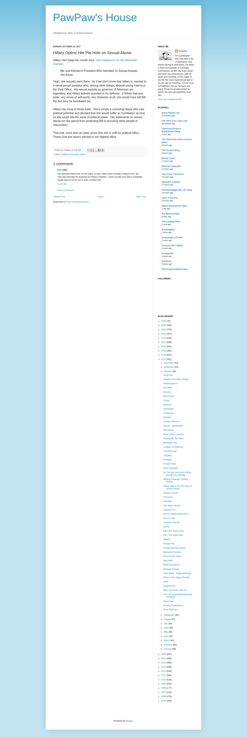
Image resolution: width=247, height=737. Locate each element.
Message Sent (170, 442)
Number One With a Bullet (175, 379)
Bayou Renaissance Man (174, 206)
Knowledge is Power (172, 237)
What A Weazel (170, 468)
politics (83, 154)
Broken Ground (170, 493)
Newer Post (59, 196)
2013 (164, 667)
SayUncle (166, 261)
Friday (166, 400)
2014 (164, 662)
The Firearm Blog (171, 150)
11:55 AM (62, 184)
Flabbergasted (170, 383)
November (169, 367)
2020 (164, 346)
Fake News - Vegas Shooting (177, 573)
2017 (164, 359)
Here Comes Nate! (172, 556)
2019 (164, 351)
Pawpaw (183, 51)
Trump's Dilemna (171, 421)
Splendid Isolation (171, 182)
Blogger (129, 721)
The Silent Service (172, 505)
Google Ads (168, 543)
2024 (164, 329)
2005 (164, 701)
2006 (164, 696)
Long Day (168, 375)
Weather (167, 404)
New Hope (168, 601)
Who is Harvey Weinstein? (176, 514)
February (168, 644)
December (169, 363)
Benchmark (168, 396)
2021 (164, 342)
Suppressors (169, 586)
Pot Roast (168, 497)
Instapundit (167, 253)
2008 (164, 688)
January (168, 649)
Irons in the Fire (170, 198)
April (166, 636)
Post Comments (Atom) (77, 202)
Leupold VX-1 (169, 510)
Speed (166, 539)
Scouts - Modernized (173, 426)
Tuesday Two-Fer (171, 522)
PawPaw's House (95, 17)
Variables (167, 501)
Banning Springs (171, 569)
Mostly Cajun (168, 158)
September (169, 615)
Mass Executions (171, 565)
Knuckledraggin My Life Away (177, 190)
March (167, 640)
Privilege (167, 459)
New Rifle (168, 560)
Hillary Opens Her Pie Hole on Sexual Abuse (177, 487)
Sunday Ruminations (173, 605)
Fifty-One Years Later (173, 531)
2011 (164, 675)
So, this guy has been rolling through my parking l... (177, 473)
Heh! (165, 582)
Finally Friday (169, 464)
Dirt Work (167, 387)
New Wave (168, 430)
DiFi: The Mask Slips (173, 535)
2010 (164, 679)
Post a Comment (66, 190)
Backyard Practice (172, 552)
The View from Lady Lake (175, 121)
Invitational (168, 413)
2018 (164, 355)
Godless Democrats (69, 154)
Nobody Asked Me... (172, 166)
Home (100, 196)
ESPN (166, 527)
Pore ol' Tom (169, 518)
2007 (164, 692)
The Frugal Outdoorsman (175, 269)
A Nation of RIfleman (173, 447)
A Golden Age (169, 451)
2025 (164, 325)
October (168, 371)
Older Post (141, 196)
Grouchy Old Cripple (172, 245)
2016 (164, 654)
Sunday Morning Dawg (174, 548)
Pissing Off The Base (173, 438)
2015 (164, 658)
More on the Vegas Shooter (176, 577)
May (166, 632)
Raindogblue (168, 229)
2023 (164, 334)
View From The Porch (173, 174)
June (166, 627)
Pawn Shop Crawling (173, 434)
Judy (59, 170)
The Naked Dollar (170, 214)
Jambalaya (168, 409)
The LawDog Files (171, 221)
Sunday (167, 392)
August (167, 619)
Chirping (167, 455)
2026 (164, 321)
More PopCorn (170, 609)
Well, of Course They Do (175, 590)
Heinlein (167, 417)
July (166, 623)
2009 (164, 684)
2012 (164, 671)
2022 (164, 338)
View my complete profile (170, 99)
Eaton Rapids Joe (171, 113)
